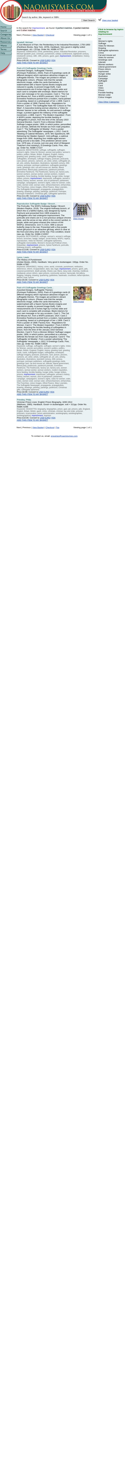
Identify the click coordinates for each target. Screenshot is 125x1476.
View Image (82, 78)
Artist (100, 83)
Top (57, 427)
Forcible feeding (105, 92)
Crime (101, 53)
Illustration (103, 76)
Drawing (102, 48)
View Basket (38, 35)
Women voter (104, 95)
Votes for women (106, 57)
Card (100, 85)
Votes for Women (106, 46)
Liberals (102, 62)
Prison (101, 90)
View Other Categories (108, 102)
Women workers (105, 64)
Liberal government (107, 67)
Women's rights (105, 41)
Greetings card (105, 60)
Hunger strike (104, 74)
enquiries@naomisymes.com (64, 436)
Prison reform (104, 69)
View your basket (110, 20)
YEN (53, 60)
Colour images (105, 97)
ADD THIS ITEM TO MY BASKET (32, 63)
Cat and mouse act (107, 55)
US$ (42, 60)
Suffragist (102, 81)
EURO (48, 60)
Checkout (49, 35)
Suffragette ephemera (108, 50)
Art (99, 39)
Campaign (103, 78)
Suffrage (102, 43)
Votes (100, 88)
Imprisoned (103, 71)
